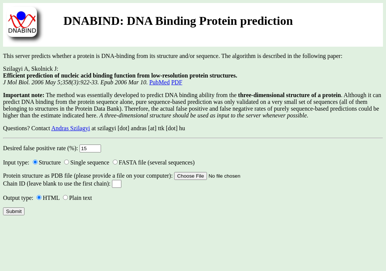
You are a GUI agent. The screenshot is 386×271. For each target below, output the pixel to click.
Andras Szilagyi (70, 128)
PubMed (159, 82)
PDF (176, 82)
